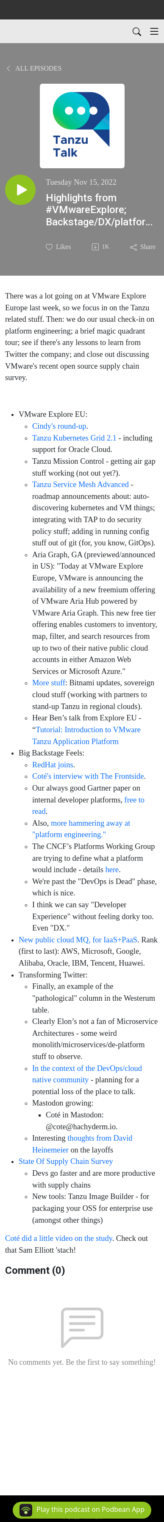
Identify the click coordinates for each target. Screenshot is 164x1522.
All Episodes (33, 68)
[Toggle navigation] (154, 31)
